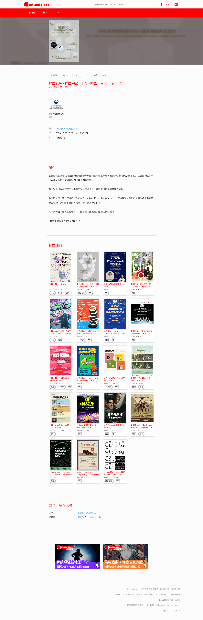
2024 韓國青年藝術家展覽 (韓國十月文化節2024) (114, 473)
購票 (45, 12)
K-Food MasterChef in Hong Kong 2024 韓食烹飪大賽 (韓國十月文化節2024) (88, 474)
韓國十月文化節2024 (57, 284)
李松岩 (81, 517)
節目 (32, 12)
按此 (178, 599)
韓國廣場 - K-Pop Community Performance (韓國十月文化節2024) (114, 333)
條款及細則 (175, 589)
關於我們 (144, 589)
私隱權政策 (164, 589)
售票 (57, 12)
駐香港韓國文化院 (58, 87)
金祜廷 (93, 517)
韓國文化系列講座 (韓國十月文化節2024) (60, 426)
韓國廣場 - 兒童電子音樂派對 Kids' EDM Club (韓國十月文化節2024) (60, 333)
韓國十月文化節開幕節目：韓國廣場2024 (60, 379)
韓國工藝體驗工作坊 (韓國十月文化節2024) (114, 379)
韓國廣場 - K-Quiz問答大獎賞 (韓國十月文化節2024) (87, 379)
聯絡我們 (154, 589)
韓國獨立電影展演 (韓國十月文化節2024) (141, 379)
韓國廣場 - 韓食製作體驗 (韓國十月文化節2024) (88, 332)
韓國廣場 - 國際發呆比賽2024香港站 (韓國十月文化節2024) (141, 286)
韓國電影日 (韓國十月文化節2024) (114, 426)
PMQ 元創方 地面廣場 (67, 128)
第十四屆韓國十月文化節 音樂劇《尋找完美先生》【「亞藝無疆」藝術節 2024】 (88, 427)
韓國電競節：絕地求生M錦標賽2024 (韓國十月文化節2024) (142, 427)
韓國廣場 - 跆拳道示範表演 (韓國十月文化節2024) (142, 332)
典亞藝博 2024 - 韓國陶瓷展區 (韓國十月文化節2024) (88, 285)
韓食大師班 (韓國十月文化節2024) (114, 285)
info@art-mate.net (169, 605)
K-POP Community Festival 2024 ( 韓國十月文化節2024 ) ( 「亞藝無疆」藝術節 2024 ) (60, 475)
